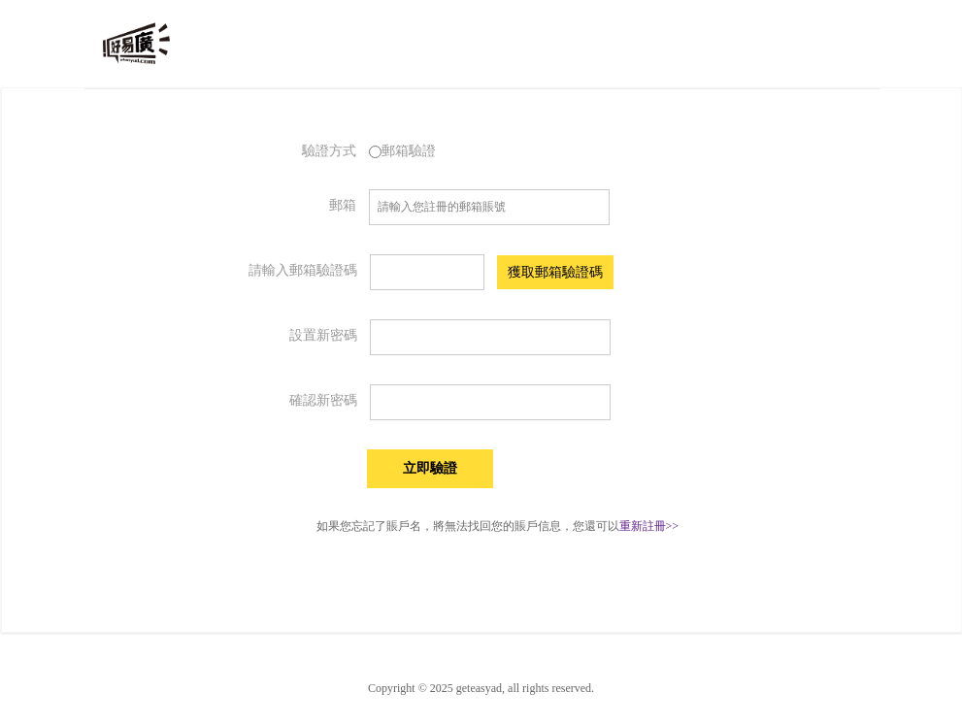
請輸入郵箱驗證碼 (303, 270)
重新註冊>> (649, 526)
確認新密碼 (323, 400)
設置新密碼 (323, 335)
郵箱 (342, 205)
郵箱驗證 (402, 151)
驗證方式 (329, 151)
